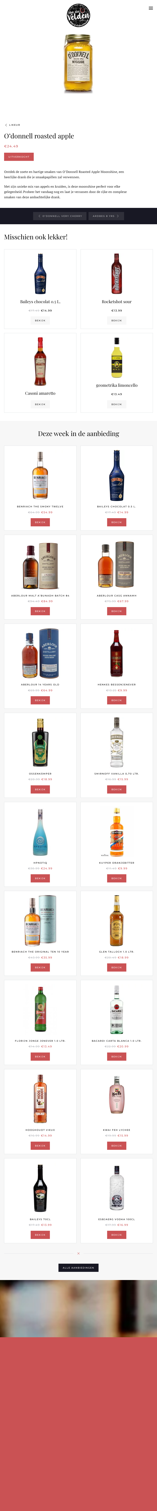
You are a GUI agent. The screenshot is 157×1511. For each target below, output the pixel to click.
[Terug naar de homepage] (78, 8)
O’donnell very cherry (59, 216)
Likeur (12, 125)
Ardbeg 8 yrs (106, 216)
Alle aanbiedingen (78, 1267)
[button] (151, 8)
